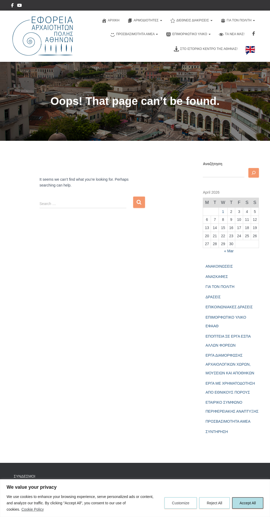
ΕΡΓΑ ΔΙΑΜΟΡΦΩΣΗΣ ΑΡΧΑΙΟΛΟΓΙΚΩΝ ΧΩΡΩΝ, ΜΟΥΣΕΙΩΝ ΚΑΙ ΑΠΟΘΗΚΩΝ (229, 364)
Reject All (214, 503)
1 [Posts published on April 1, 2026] (223, 211)
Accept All (248, 503)
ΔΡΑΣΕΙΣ (213, 297)
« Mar (229, 251)
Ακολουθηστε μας (253, 34)
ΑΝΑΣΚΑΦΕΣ (216, 276)
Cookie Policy (32, 509)
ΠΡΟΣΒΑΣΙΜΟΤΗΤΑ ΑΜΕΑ (227, 421)
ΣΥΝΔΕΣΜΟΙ (24, 476)
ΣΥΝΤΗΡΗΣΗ (216, 432)
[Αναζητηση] (253, 173)
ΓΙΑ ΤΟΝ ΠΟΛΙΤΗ (219, 287)
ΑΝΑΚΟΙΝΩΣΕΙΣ (219, 266)
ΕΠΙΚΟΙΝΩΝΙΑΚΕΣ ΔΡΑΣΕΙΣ (229, 307)
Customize (180, 503)
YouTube (19, 6)
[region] (135, 498)
